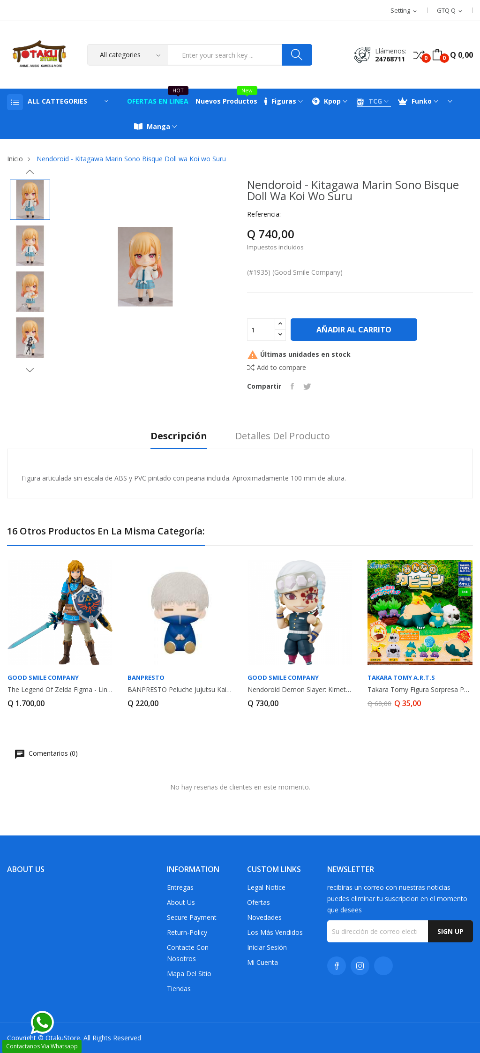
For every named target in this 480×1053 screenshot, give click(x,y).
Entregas (180, 887)
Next (30, 370)
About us (181, 902)
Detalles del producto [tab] (282, 436)
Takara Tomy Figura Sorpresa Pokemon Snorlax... (420, 689)
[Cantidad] (261, 329)
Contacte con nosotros (188, 953)
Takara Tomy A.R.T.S (401, 678)
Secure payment (192, 917)
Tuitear (307, 386)
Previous (30, 172)
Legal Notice (266, 887)
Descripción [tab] (178, 436)
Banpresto (146, 678)
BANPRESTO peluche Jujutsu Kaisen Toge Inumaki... (180, 689)
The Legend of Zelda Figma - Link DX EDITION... (60, 689)
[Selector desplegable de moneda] (450, 11)
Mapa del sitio (189, 973)
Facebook (336, 965)
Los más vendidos (275, 932)
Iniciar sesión (267, 947)
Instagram (360, 965)
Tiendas (179, 988)
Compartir (292, 386)
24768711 (390, 58)
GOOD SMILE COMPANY (43, 678)
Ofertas (258, 902)
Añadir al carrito (353, 329)
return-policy (187, 932)
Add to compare (276, 367)
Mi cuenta (262, 962)
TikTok (383, 965)
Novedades (264, 917)
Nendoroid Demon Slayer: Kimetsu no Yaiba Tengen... (300, 689)
